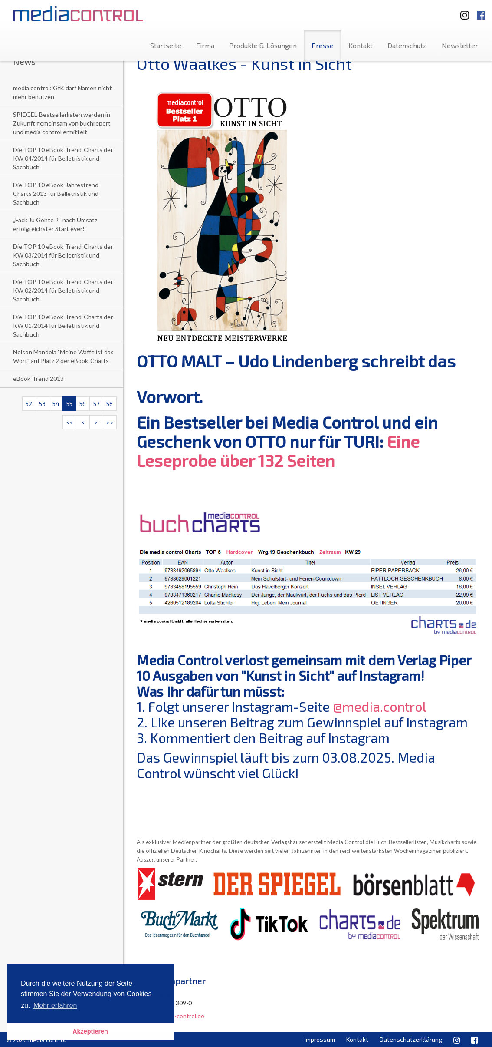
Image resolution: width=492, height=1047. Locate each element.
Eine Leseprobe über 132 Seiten (278, 450)
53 (42, 403)
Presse (323, 45)
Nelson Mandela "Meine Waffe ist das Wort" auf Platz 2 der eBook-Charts (63, 356)
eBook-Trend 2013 (38, 378)
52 (29, 403)
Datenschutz (407, 45)
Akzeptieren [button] (90, 1031)
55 (69, 403)
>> (110, 422)
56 (82, 403)
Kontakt (360, 45)
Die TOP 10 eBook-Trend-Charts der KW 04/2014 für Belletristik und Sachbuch (63, 158)
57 (96, 403)
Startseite (165, 45)
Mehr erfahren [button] (55, 1005)
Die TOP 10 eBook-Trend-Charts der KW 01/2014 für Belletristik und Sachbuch (63, 325)
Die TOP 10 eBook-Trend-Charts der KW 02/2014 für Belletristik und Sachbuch (63, 290)
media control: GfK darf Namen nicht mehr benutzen (62, 92)
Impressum (320, 1039)
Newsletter (460, 45)
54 (55, 403)
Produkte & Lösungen (263, 45)
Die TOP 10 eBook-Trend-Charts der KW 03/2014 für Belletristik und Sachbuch (63, 255)
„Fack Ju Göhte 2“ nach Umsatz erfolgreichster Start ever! (55, 224)
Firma (205, 45)
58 (109, 403)
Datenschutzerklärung (411, 1039)
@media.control (379, 706)
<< (69, 422)
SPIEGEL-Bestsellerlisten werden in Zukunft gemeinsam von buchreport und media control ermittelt (62, 123)
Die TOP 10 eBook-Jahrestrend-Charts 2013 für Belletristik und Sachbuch (57, 193)
